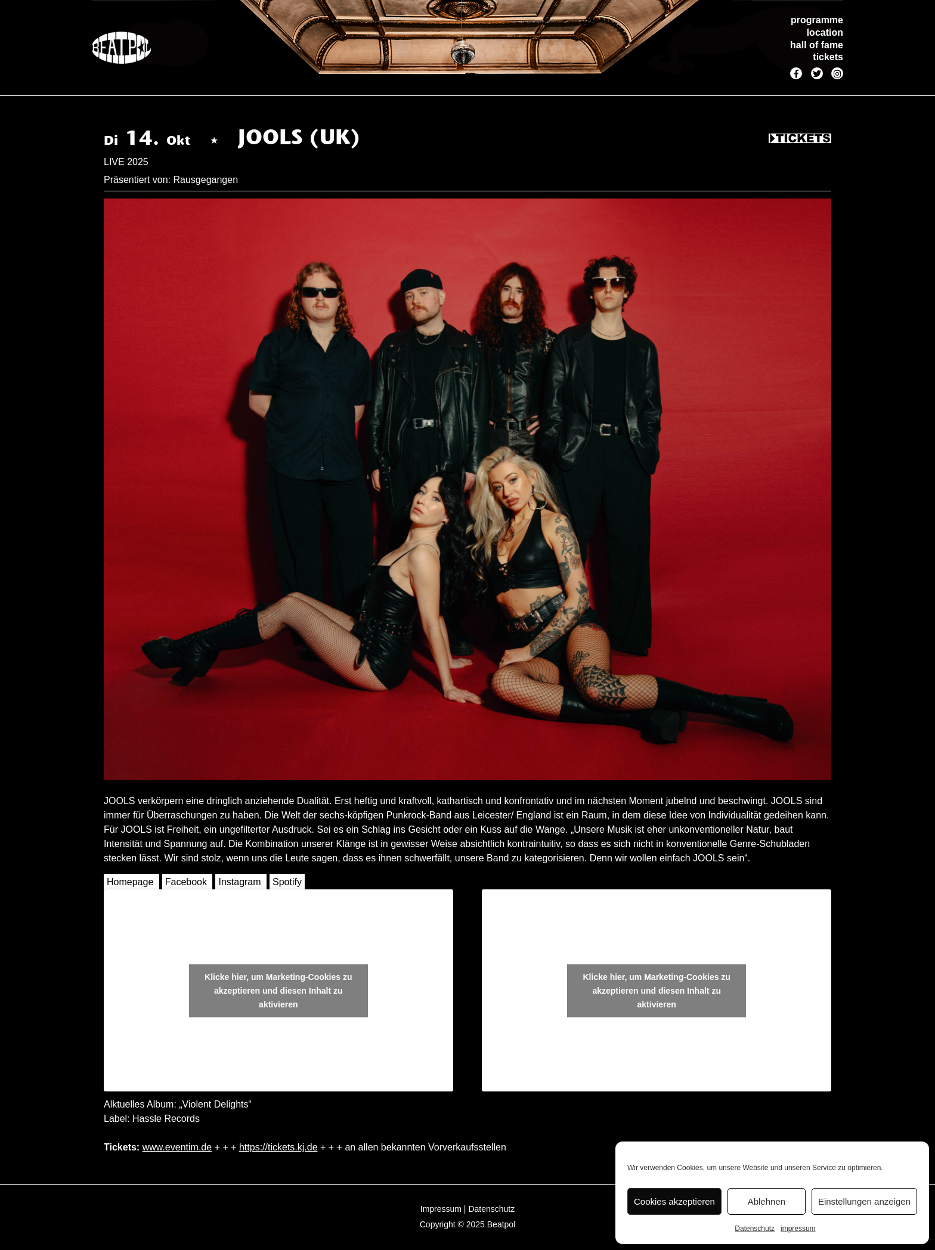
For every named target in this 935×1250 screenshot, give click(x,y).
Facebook (186, 882)
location (825, 32)
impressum (798, 1228)
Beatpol (501, 1224)
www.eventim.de (177, 1147)
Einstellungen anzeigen (864, 1201)
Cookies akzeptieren (674, 1201)
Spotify (287, 882)
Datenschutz (755, 1228)
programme (817, 20)
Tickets (800, 139)
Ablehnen (766, 1201)
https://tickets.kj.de (278, 1147)
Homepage (130, 882)
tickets (828, 57)
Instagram (239, 882)
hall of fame (816, 45)
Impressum (441, 1209)
